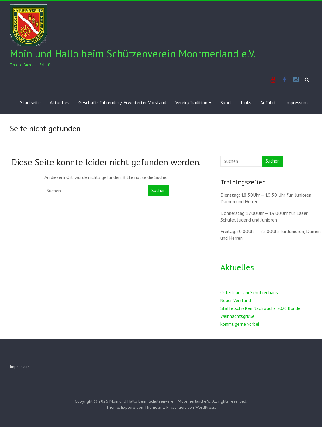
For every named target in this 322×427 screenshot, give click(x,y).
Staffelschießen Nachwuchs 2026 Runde (260, 308)
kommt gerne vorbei (239, 324)
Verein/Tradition (191, 102)
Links (246, 102)
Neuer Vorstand (235, 300)
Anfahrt (268, 102)
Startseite (30, 102)
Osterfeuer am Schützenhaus (249, 292)
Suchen (158, 190)
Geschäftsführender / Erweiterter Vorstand (122, 102)
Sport (226, 102)
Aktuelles (59, 102)
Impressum (296, 102)
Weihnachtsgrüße (237, 316)
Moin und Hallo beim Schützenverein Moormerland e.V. (133, 53)
